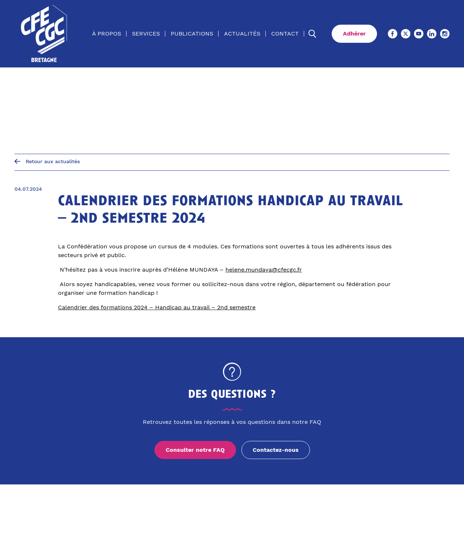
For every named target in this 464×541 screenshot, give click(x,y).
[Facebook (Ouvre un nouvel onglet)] (392, 33)
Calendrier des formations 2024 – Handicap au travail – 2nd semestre (157, 307)
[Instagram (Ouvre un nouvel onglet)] (445, 33)
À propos (106, 34)
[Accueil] (44, 33)
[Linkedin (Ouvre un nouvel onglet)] (431, 33)
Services (146, 34)
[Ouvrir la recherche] (312, 33)
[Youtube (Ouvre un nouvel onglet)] (418, 33)
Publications (192, 34)
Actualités (242, 34)
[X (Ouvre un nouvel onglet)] (405, 33)
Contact (285, 34)
